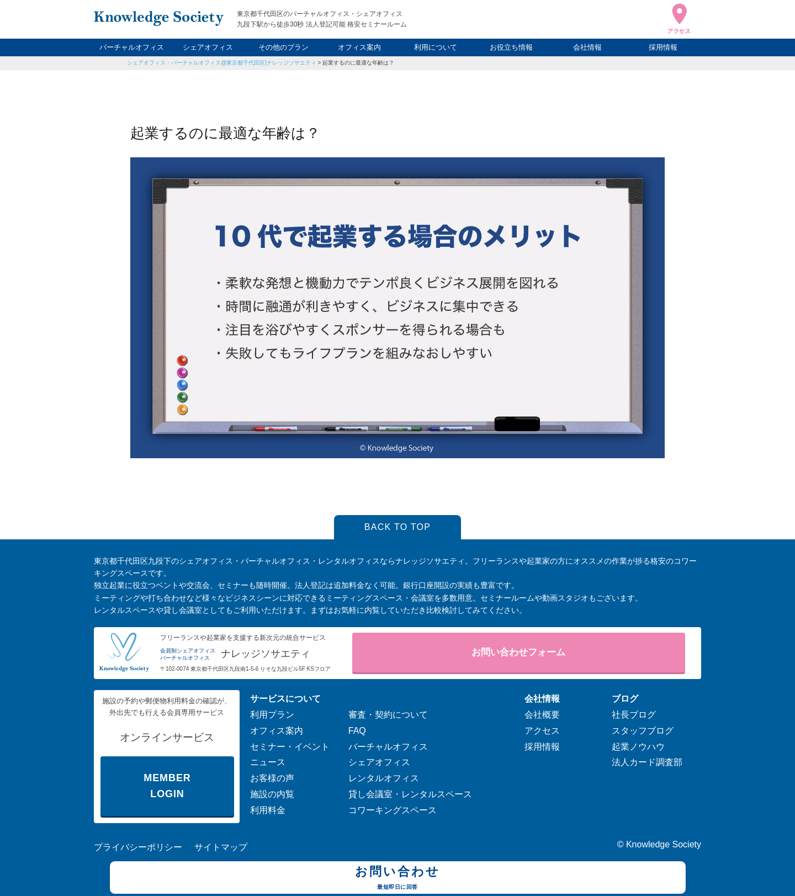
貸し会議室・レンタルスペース (410, 794)
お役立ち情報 (511, 47)
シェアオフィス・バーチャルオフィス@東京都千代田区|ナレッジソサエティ (221, 63)
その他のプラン (283, 47)
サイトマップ (220, 847)
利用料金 (267, 810)
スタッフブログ (643, 730)
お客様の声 (272, 778)
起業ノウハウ (638, 746)
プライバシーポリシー (138, 847)
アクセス (542, 730)
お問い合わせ (398, 879)
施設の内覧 (272, 794)
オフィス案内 (359, 47)
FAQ (357, 730)
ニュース (267, 762)
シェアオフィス (208, 47)
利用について (435, 47)
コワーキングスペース (392, 810)
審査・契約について (388, 714)
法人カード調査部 (647, 762)
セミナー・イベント (290, 746)
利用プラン (272, 714)
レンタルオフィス (383, 778)
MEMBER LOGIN (167, 785)
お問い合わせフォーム (518, 652)
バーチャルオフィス (131, 47)
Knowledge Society (663, 844)
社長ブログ (634, 714)
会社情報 (587, 47)
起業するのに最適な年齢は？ (361, 63)
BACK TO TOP (397, 527)
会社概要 (542, 714)
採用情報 (663, 47)
